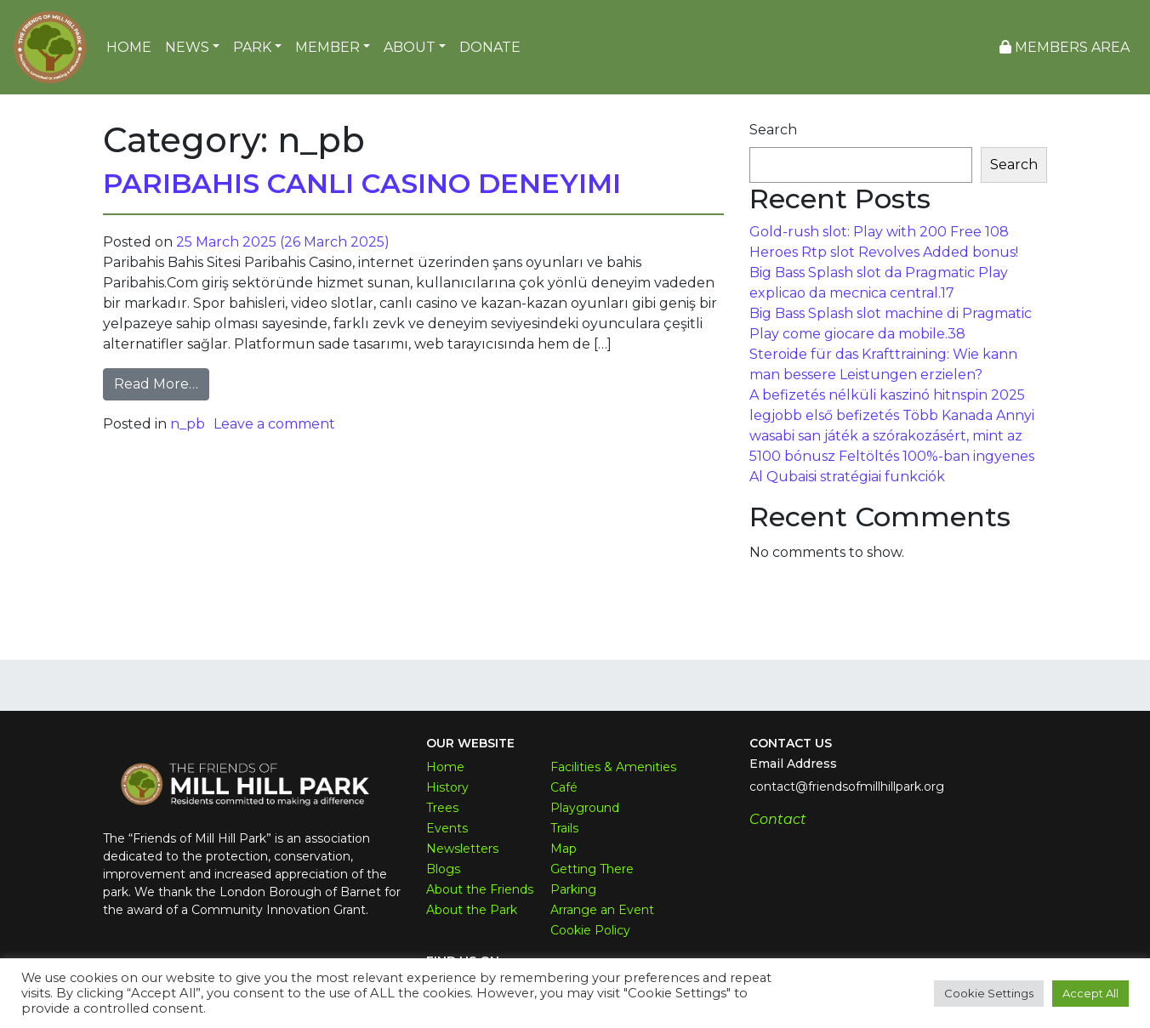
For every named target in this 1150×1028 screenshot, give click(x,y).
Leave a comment (274, 424)
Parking (573, 889)
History (447, 787)
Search (773, 130)
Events (447, 828)
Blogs (443, 869)
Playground (584, 807)
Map (563, 848)
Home (445, 767)
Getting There (592, 869)
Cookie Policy (590, 930)
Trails (564, 828)
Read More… (161, 382)
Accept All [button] (1090, 993)
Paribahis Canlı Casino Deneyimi (362, 183)
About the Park (471, 909)
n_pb (187, 424)
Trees (442, 807)
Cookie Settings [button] (988, 993)
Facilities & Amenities (613, 767)
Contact (777, 819)
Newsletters (462, 848)
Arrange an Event (602, 909)
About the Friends (479, 889)
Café (564, 787)
